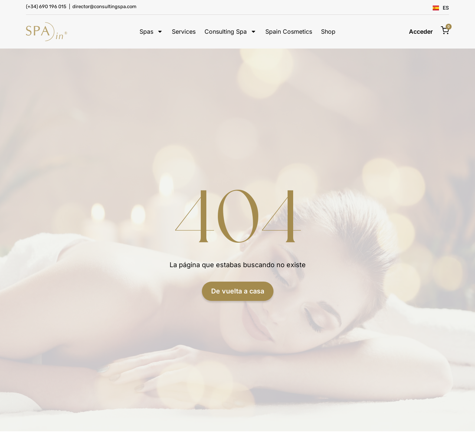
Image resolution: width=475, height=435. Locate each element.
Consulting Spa (230, 31)
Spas (151, 31)
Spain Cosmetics (288, 31)
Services (184, 31)
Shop (328, 31)
